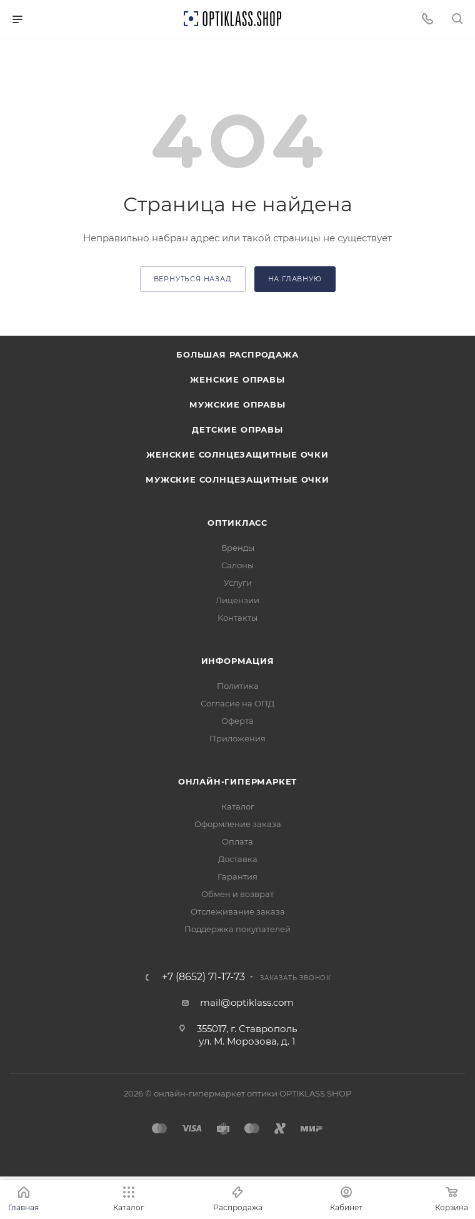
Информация (237, 661)
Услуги (238, 583)
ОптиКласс (238, 523)
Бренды (237, 548)
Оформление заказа (237, 824)
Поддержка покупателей (237, 929)
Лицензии (237, 600)
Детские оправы (237, 429)
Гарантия (238, 876)
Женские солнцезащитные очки (237, 454)
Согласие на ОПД (237, 703)
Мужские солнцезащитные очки (237, 479)
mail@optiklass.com (247, 1002)
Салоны (237, 565)
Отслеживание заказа (238, 911)
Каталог (237, 806)
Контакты (238, 618)
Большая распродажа (237, 354)
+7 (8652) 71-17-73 (203, 977)
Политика (238, 686)
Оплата (237, 841)
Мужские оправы (237, 404)
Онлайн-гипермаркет (237, 781)
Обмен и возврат (237, 894)
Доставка (238, 859)
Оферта (237, 721)
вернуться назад (193, 278)
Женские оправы (237, 379)
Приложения (237, 738)
